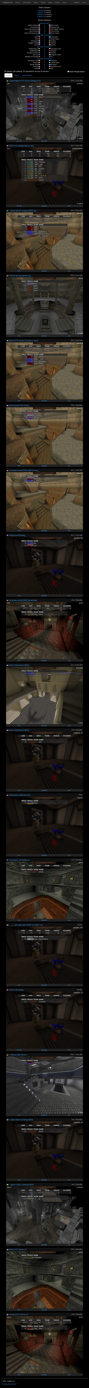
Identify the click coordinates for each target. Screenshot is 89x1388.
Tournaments (27, 2)
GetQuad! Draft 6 (44, 23)
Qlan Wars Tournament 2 (44, 58)
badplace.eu (8, 2)
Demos (18, 2)
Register (76, 2)
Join (69, 141)
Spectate (44, 141)
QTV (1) (19, 141)
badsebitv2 (41, 16)
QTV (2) (19, 206)
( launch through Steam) (76, 71)
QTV (19, 271)
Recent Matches (27, 75)
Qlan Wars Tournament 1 (44, 47)
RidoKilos (41, 12)
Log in (84, 2)
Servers (57, 2)
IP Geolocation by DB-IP (8, 1384)
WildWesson (41, 14)
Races (36, 2)
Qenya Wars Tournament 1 (44, 35)
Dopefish (40, 10)
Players (43, 2)
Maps (50, 2)
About (64, 2)
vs (44, 25)
